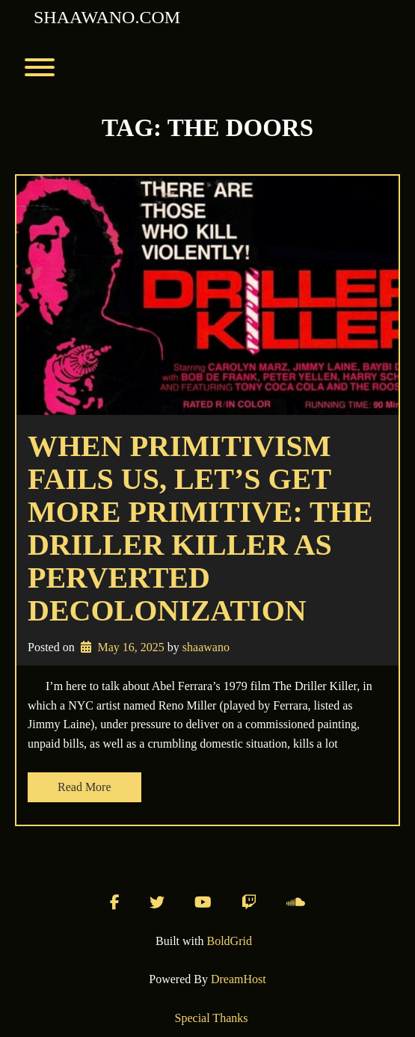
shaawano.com (107, 17)
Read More (84, 787)
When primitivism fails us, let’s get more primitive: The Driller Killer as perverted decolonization (200, 528)
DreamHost (238, 979)
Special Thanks (211, 1018)
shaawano (206, 647)
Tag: (207, 127)
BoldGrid (229, 941)
